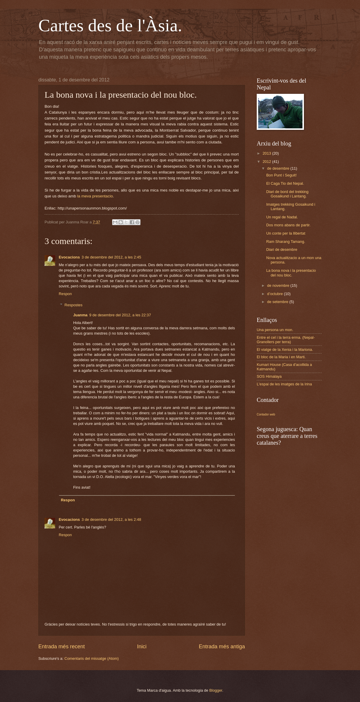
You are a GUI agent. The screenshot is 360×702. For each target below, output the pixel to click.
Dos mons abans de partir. (288, 225)
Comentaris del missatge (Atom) (91, 658)
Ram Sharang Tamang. (285, 241)
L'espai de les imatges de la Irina (284, 384)
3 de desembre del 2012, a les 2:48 (111, 519)
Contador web (266, 414)
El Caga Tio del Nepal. (285, 183)
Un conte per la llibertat (285, 233)
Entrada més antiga (222, 646)
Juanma (80, 315)
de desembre (278, 168)
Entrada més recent (61, 646)
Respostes (74, 305)
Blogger (215, 690)
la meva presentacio (95, 196)
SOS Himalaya (269, 376)
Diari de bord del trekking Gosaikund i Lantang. (287, 193)
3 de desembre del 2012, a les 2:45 (111, 257)
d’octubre (275, 294)
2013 (267, 153)
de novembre (278, 285)
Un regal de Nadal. (282, 217)
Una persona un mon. (275, 330)
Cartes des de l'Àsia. (110, 25)
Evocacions (69, 257)
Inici (141, 646)
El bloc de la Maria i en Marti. (281, 357)
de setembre (278, 302)
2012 (267, 161)
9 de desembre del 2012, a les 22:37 (120, 315)
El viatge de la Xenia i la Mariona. (285, 349)
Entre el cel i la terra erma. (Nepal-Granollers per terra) (286, 339)
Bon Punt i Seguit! (281, 175)
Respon (65, 294)
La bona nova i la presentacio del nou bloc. (291, 272)
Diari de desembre (281, 249)
